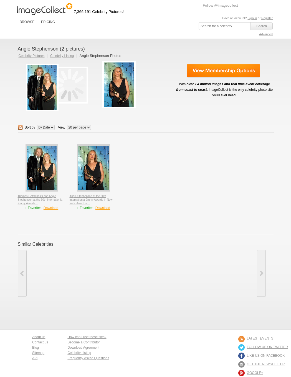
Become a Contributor (83, 342)
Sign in (252, 18)
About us (38, 337)
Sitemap (38, 353)
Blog (35, 348)
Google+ (255, 373)
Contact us (40, 342)
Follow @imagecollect (220, 5)
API (34, 358)
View (61, 127)
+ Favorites (33, 208)
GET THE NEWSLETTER (266, 364)
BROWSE (27, 22)
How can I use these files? (86, 337)
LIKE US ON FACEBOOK (266, 356)
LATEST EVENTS (260, 338)
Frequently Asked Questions (88, 358)
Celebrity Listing (62, 56)
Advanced (266, 34)
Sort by (30, 127)
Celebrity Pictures (32, 56)
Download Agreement (83, 348)
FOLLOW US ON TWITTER (267, 347)
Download (51, 208)
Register (267, 18)
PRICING (48, 22)
